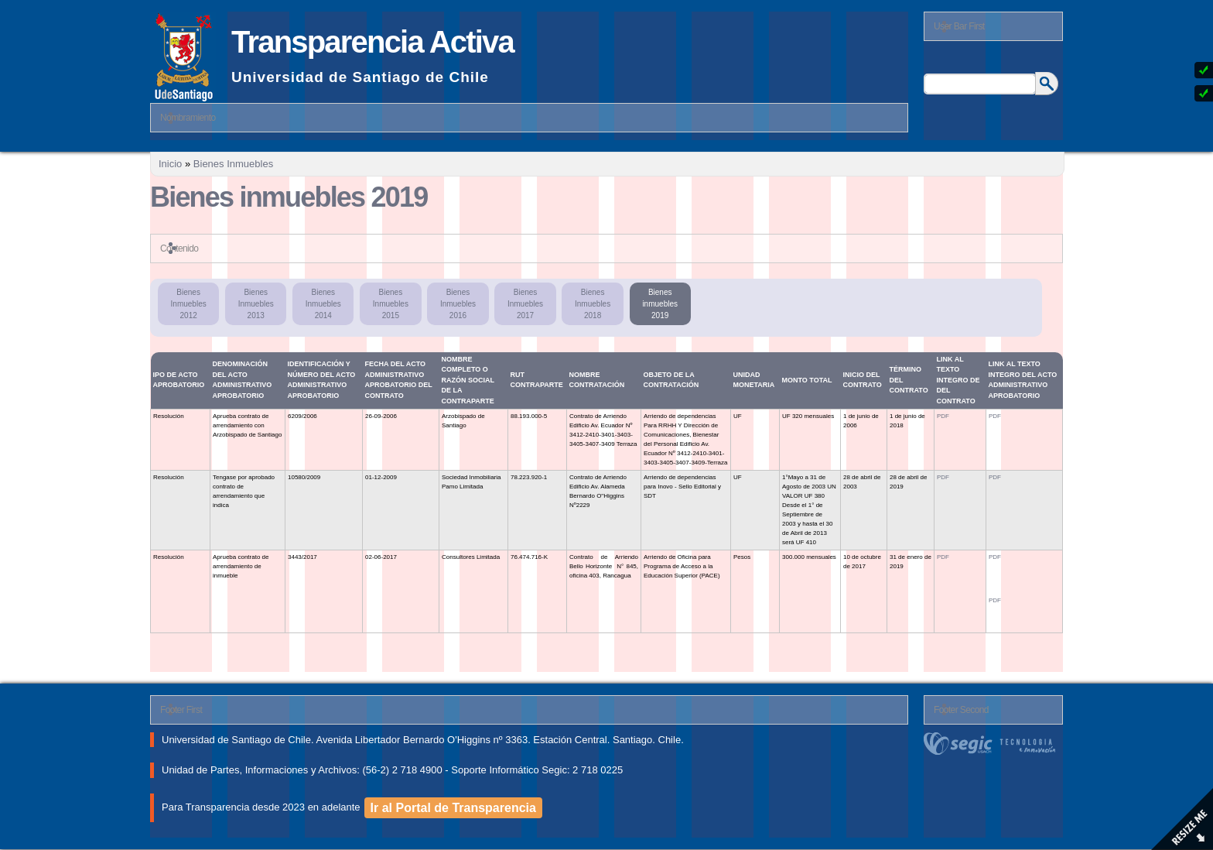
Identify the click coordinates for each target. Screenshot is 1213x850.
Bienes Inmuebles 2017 (525, 304)
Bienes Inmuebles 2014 (323, 304)
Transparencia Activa (372, 42)
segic (993, 743)
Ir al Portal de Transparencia (453, 807)
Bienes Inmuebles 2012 (189, 304)
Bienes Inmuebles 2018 (592, 304)
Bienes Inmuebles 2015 (390, 304)
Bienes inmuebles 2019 (660, 304)
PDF (943, 416)
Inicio (170, 164)
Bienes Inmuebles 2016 (458, 304)
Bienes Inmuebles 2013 (256, 304)
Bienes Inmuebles (233, 164)
